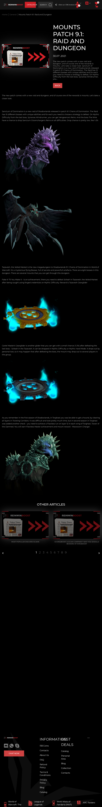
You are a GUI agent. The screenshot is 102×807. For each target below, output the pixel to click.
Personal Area (65, 757)
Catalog (43, 792)
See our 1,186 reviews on (66, 5)
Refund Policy (43, 766)
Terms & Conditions (45, 773)
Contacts (44, 750)
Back (57, 85)
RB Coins (44, 746)
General (13, 15)
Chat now (14, 753)
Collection (66, 768)
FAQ (42, 760)
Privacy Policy (43, 781)
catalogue (31, 5)
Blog (42, 787)
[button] (77, 6)
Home (5, 15)
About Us (44, 755)
